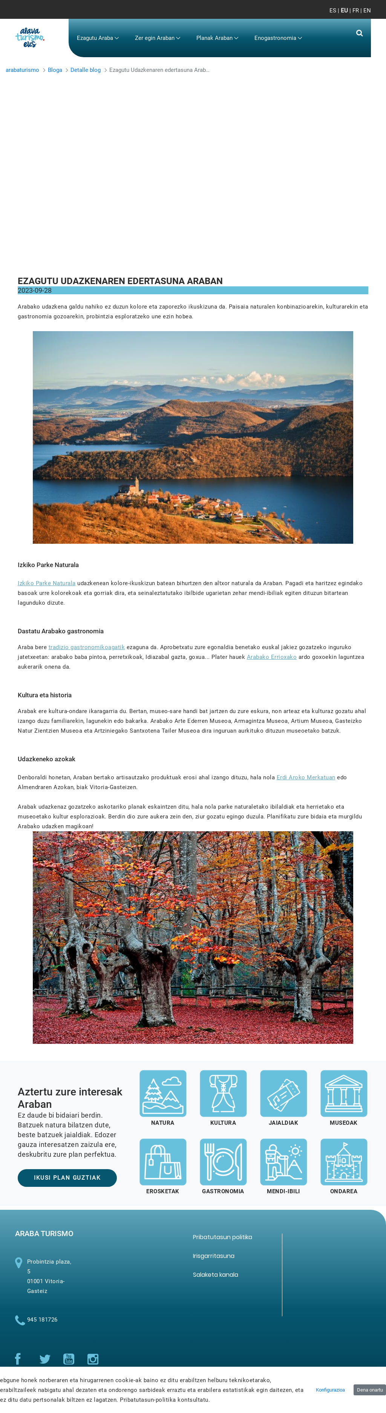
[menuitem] (98, 38)
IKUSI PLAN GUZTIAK (67, 1177)
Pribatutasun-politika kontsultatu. (165, 1399)
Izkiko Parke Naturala (47, 583)
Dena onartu (370, 1390)
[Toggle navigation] (359, 15)
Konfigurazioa (330, 1390)
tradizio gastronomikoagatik (87, 647)
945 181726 (42, 1323)
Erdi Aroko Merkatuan (306, 777)
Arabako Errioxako (272, 657)
